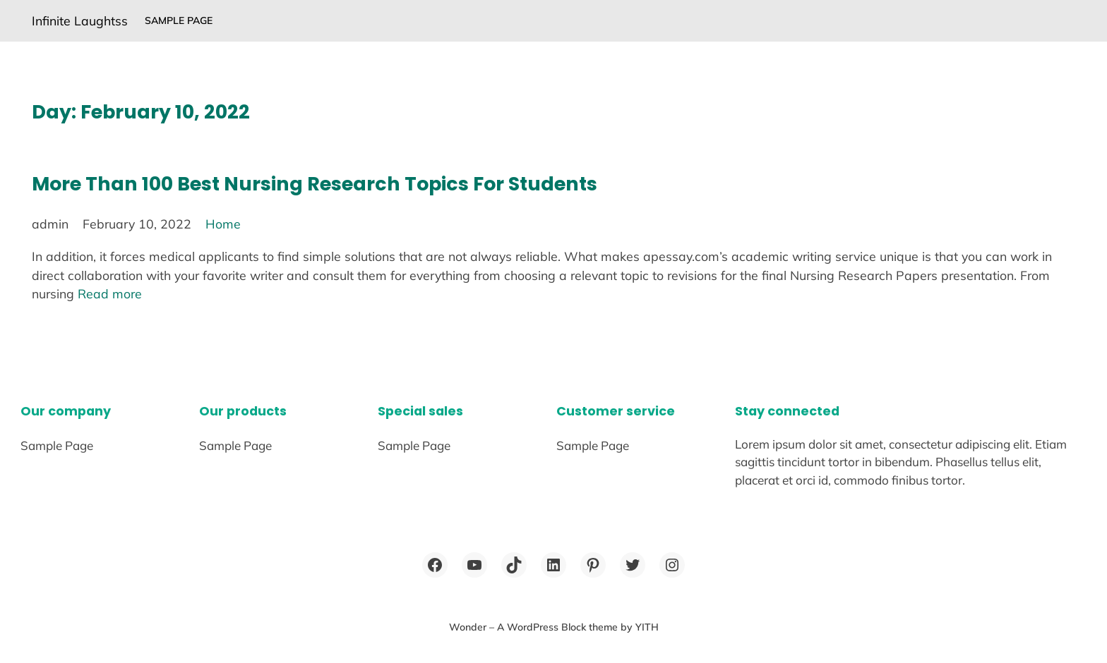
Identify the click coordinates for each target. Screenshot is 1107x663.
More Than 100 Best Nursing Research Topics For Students (314, 184)
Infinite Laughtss (80, 20)
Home (223, 223)
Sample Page (179, 20)
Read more (110, 293)
